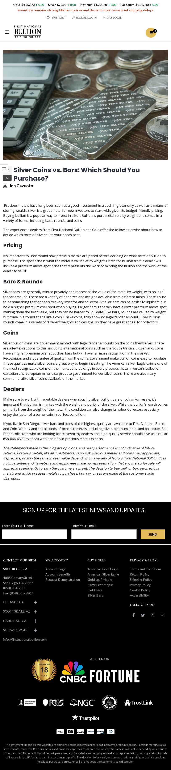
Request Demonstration (62, 579)
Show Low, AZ (15, 630)
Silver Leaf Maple (100, 585)
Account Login (55, 569)
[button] (151, 33)
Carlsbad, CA (14, 621)
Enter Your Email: (83, 526)
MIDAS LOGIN (112, 17)
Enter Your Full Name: (18, 526)
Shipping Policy (141, 579)
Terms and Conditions (145, 569)
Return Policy (139, 574)
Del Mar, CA (13, 602)
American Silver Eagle (103, 574)
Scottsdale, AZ (16, 611)
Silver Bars (95, 595)
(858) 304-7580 (14, 588)
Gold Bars (95, 590)
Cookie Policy (140, 590)
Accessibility (139, 595)
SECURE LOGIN (84, 17)
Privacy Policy (140, 585)
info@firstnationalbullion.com (25, 639)
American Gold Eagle (103, 569)
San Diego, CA (15, 569)
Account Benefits (58, 574)
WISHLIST (56, 17)
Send (152, 534)
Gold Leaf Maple (100, 579)
